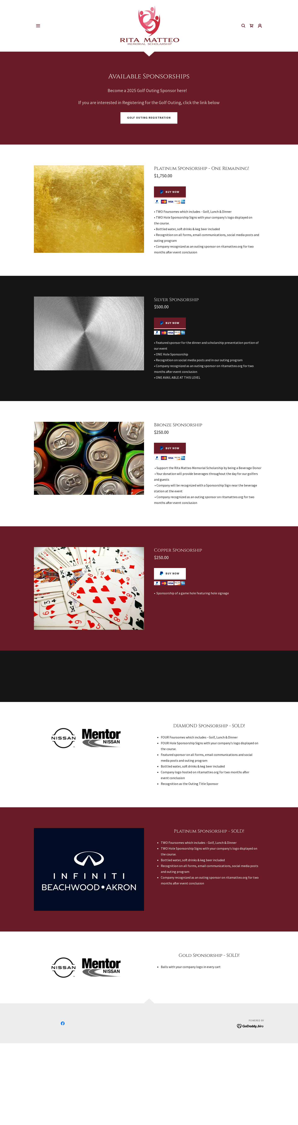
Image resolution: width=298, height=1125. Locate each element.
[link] (149, 25)
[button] (38, 26)
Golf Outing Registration (149, 117)
